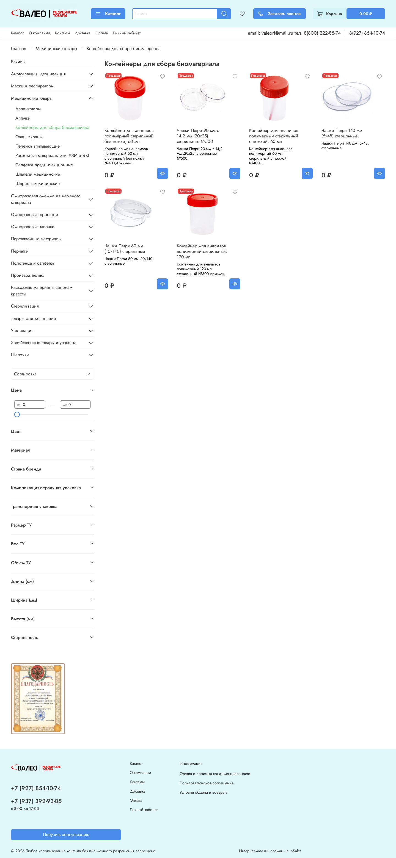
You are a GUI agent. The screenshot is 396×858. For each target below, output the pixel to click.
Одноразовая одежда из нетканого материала (46, 199)
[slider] (17, 414)
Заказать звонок (279, 13)
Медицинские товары (56, 48)
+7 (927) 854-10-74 (36, 788)
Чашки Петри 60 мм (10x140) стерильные (125, 248)
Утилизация (22, 330)
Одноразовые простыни (34, 214)
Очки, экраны (28, 137)
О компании (39, 33)
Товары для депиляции (33, 318)
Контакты (62, 33)
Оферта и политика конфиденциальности (215, 773)
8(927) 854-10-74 (367, 33)
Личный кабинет (127, 33)
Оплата (101, 33)
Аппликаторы (28, 109)
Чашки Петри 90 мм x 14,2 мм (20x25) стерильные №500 (198, 136)
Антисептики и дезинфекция (38, 74)
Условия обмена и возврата (203, 792)
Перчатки (20, 251)
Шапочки (20, 354)
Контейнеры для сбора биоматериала (52, 127)
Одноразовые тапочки (32, 226)
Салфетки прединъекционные (44, 165)
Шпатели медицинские (37, 174)
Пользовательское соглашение (206, 783)
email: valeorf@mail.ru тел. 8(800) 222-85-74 (294, 33)
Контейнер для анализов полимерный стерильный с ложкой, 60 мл (273, 136)
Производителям (27, 275)
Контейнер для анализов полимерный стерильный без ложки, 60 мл (129, 136)
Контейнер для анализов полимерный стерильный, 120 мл (202, 251)
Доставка (82, 33)
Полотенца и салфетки (32, 263)
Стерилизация (25, 306)
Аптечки (23, 118)
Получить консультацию (66, 834)
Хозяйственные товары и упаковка (43, 342)
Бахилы (18, 62)
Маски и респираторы (32, 86)
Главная (18, 48)
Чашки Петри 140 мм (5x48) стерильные (341, 133)
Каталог (108, 13)
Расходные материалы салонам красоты (41, 290)
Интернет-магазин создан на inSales (270, 851)
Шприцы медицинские (37, 183)
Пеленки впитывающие (37, 146)
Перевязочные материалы (36, 239)
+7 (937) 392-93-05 (36, 801)
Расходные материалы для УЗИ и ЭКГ (52, 155)
